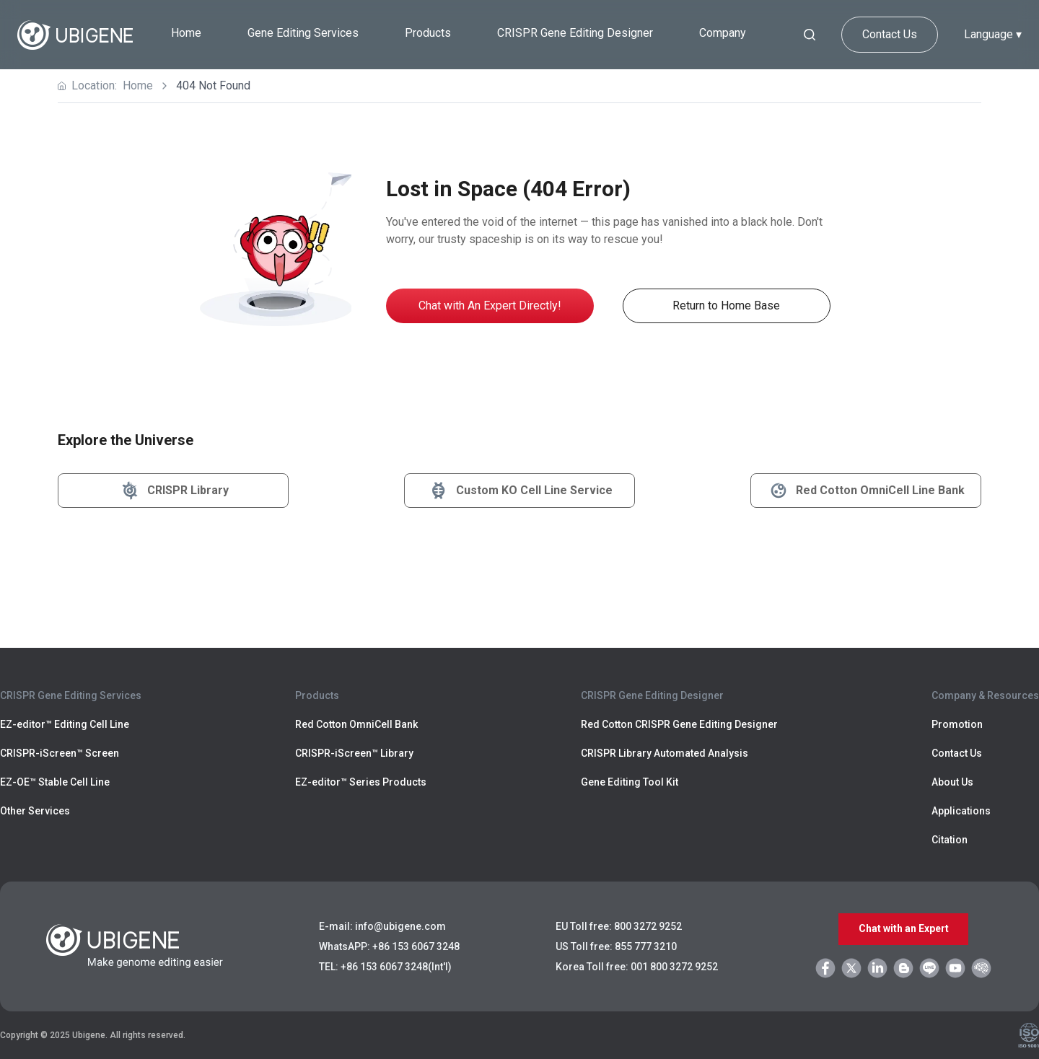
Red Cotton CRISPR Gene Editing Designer (679, 724)
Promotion (957, 724)
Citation (949, 839)
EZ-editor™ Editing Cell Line (64, 724)
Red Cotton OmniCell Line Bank (866, 490)
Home (186, 33)
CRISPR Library (173, 490)
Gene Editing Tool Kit (629, 782)
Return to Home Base (726, 305)
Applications (961, 811)
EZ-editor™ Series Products (360, 782)
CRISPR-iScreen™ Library (354, 753)
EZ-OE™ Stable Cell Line (55, 782)
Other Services (35, 811)
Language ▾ (993, 34)
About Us (952, 782)
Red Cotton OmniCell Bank (356, 724)
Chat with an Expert (904, 929)
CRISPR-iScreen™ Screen (59, 753)
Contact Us (889, 34)
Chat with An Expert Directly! (489, 305)
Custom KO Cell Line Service (520, 490)
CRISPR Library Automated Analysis (664, 753)
